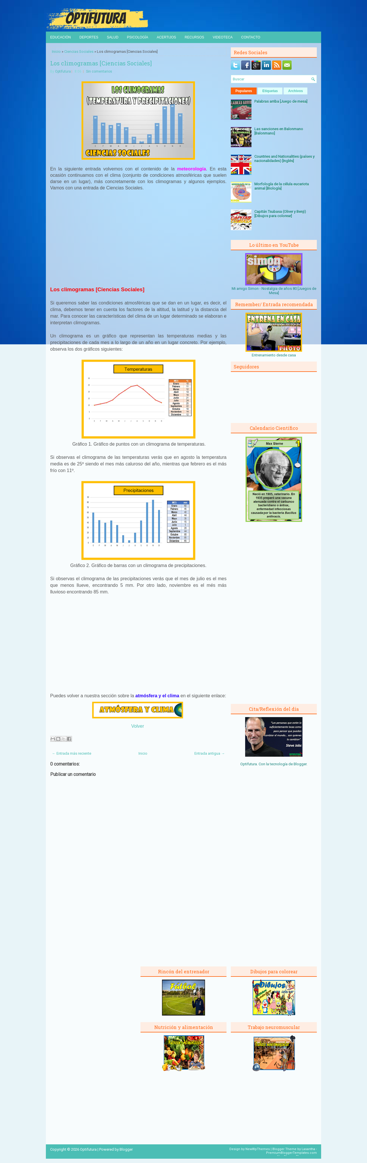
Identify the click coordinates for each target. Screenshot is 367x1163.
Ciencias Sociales (78, 51)
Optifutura (63, 71)
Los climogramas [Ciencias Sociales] (101, 63)
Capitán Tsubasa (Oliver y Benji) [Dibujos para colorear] (280, 213)
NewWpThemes (257, 1149)
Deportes (88, 37)
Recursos (194, 37)
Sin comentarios (99, 71)
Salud (112, 37)
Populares (243, 91)
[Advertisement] (138, 238)
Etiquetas (270, 91)
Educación (60, 37)
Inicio (56, 51)
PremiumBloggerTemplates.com (291, 1153)
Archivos (295, 91)
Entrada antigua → (209, 753)
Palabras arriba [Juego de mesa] (280, 101)
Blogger (300, 764)
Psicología (137, 37)
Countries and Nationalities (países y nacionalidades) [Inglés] (284, 158)
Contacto (250, 37)
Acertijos (166, 37)
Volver (137, 726)
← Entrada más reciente (71, 753)
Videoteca (223, 37)
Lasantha (308, 1149)
